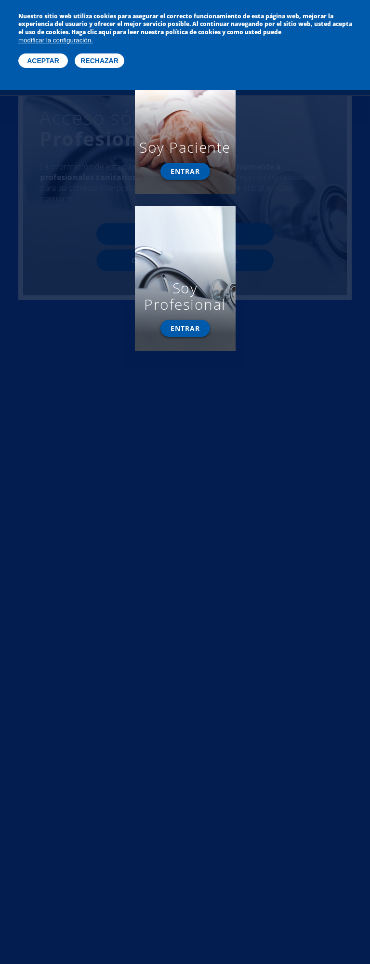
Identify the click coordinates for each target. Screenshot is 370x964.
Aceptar (43, 55)
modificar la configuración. (55, 35)
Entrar (185, 171)
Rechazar (99, 55)
